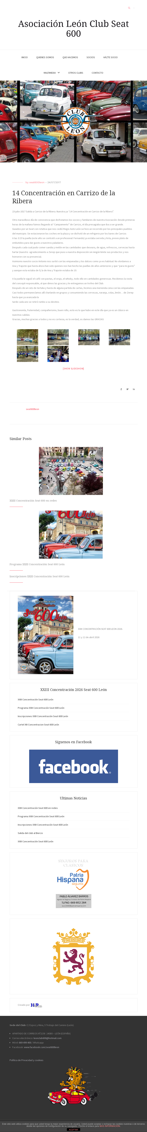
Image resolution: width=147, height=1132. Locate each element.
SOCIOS (91, 57)
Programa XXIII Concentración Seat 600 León (37, 564)
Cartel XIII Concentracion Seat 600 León (38, 724)
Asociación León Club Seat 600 (73, 28)
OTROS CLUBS (75, 72)
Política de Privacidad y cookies (26, 1060)
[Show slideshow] (73, 368)
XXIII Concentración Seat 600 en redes (33, 500)
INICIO (25, 57)
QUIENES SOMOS (45, 57)
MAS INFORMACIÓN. (110, 1126)
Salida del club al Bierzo (30, 833)
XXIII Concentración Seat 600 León (35, 699)
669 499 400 (25, 1042)
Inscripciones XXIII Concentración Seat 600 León (40, 576)
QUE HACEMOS (70, 57)
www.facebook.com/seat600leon (41, 1047)
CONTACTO (97, 72)
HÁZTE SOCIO (110, 57)
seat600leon (36, 182)
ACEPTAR (73, 1130)
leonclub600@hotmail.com (48, 1038)
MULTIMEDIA (50, 72)
